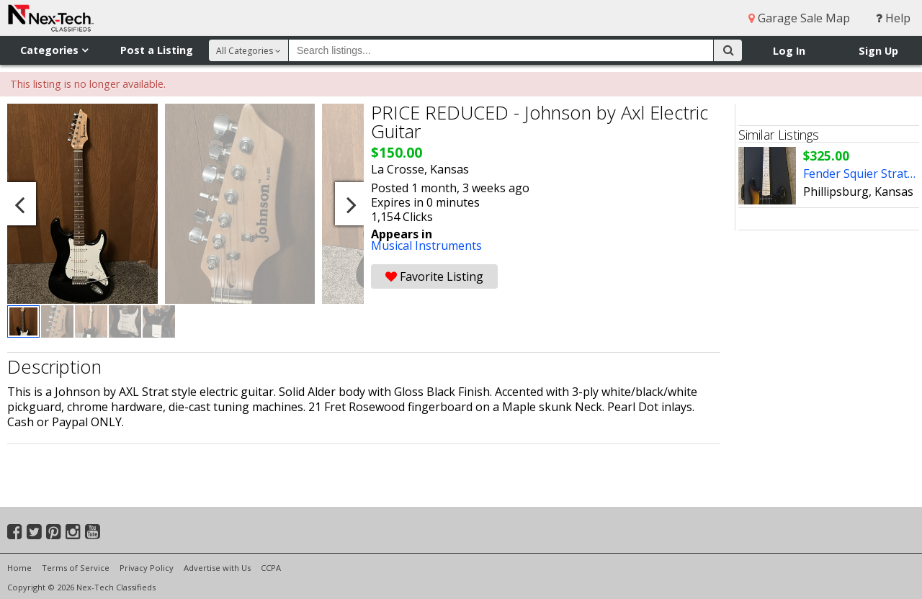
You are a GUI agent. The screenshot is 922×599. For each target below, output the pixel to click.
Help (893, 18)
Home (19, 567)
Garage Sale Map (799, 18)
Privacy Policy (147, 567)
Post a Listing (156, 50)
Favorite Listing (434, 276)
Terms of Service (75, 567)
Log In (789, 51)
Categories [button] (54, 50)
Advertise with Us (217, 567)
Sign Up (878, 51)
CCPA (271, 567)
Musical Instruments (426, 245)
